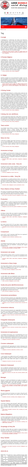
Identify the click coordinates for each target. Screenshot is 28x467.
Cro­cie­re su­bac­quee (7, 343)
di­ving (13, 71)
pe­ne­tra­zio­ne (19, 184)
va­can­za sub (16, 52)
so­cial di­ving (6, 248)
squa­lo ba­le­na (4, 409)
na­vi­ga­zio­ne (20, 216)
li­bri (10, 206)
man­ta (16, 396)
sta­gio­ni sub (17, 51)
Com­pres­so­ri (5, 232)
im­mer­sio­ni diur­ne (18, 226)
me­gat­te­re (12, 421)
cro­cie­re (21, 349)
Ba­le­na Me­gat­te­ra (6, 414)
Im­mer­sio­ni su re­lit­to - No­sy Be (10, 176)
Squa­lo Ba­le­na (5, 401)
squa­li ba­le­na (14, 216)
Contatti (6, 14)
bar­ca (21, 236)
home (3, 29)
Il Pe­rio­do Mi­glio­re (6, 57)
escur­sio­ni (18, 446)
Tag (5, 29)
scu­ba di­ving (11, 52)
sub (22, 206)
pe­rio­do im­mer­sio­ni (11, 51)
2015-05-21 (4, 451)
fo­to (12, 206)
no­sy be (3, 71)
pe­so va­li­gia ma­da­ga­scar (21, 84)
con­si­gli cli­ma (4, 51)
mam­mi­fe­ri (10, 422)
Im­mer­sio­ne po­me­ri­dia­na (9, 295)
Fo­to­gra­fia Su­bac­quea (8, 320)
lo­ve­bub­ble (19, 206)
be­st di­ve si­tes (6, 52)
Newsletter (10, 14)
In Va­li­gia (4, 75)
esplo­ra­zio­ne (13, 339)
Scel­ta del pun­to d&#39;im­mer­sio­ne (12, 285)
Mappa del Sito (17, 14)
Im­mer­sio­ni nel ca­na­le (8, 252)
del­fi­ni (8, 216)
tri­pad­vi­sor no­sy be (22, 52)
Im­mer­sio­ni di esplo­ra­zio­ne (9, 332)
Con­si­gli (3, 37)
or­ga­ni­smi (25, 385)
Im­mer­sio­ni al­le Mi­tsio (7, 273)
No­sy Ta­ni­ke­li (5, 437)
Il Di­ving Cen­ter (6, 90)
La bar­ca (3, 221)
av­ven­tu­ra (18, 339)
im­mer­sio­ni (7, 71)
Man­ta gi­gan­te (5, 390)
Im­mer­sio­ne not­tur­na (7, 307)
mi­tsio (3, 280)
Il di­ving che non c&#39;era (9, 114)
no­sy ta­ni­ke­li (9, 195)
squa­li (22, 385)
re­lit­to (8, 184)
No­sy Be (14, 247)
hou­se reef (16, 172)
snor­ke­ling (12, 396)
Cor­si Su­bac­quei (6, 353)
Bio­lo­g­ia (3, 377)
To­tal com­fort (5, 125)
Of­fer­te (3, 210)
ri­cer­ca (23, 184)
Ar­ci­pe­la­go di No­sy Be (8, 426)
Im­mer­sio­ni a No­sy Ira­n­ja (9, 263)
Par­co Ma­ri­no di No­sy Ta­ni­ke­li (10, 189)
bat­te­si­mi (23, 372)
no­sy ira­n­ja (4, 269)
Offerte (22, 14)
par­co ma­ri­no (4, 195)
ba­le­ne (10, 216)
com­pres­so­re (16, 236)
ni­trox (11, 71)
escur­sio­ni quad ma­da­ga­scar (14, 85)
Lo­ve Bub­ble (15, 248)
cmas (16, 361)
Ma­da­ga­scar (4, 206)
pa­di (14, 361)
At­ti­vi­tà (3, 241)
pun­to (3, 291)
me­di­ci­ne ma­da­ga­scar (12, 84)
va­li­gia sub (15, 83)
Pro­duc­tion (4, 199)
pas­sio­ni (15, 206)
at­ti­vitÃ (19, 248)
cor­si (12, 361)
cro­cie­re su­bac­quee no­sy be (7, 83)
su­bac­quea (11, 247)
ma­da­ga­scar (7, 53)
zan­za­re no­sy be (5, 84)
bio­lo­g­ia (3, 386)
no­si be (6, 410)
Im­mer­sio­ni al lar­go (7, 150)
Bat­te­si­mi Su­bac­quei (7, 365)
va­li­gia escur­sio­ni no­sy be (22, 83)
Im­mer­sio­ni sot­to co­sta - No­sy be (11, 164)
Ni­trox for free (5, 138)
